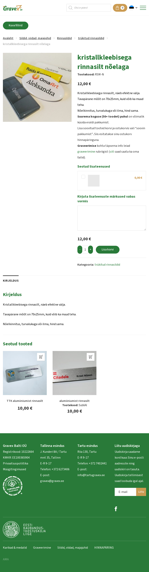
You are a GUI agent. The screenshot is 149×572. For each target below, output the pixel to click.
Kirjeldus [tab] (11, 280)
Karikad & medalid (15, 547)
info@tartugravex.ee (91, 475)
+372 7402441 (98, 463)
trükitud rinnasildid (91, 38)
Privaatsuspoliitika (15, 463)
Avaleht (8, 38)
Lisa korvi (108, 250)
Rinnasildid (64, 38)
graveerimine (86, 151)
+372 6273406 (60, 469)
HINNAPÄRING (104, 547)
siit (112, 151)
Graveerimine (42, 547)
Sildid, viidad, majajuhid (35, 38)
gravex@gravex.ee (52, 481)
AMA (6, 559)
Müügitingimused (14, 469)
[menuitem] (133, 8)
